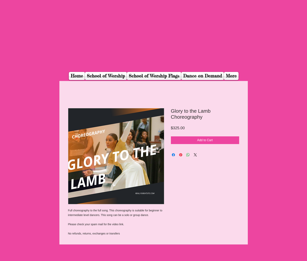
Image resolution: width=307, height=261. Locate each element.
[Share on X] (195, 155)
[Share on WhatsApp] (188, 155)
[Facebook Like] (220, 66)
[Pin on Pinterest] (180, 155)
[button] (206, 64)
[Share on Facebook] (173, 155)
